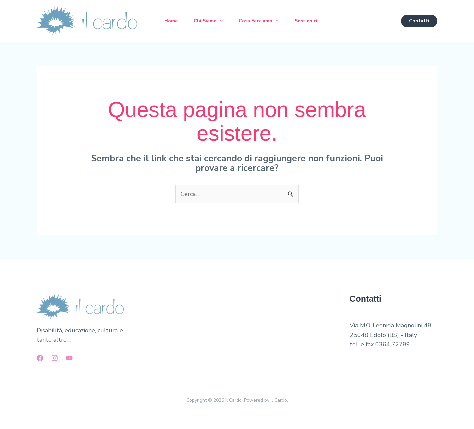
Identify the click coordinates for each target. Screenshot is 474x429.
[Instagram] (54, 358)
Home (171, 21)
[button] (220, 21)
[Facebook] (40, 358)
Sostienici (306, 21)
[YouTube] (69, 358)
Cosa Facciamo (258, 21)
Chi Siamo (208, 21)
